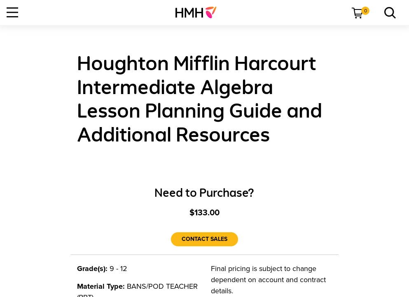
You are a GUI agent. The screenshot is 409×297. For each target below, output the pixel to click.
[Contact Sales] (204, 239)
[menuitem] (199, 12)
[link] (199, 12)
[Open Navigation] (12, 12)
